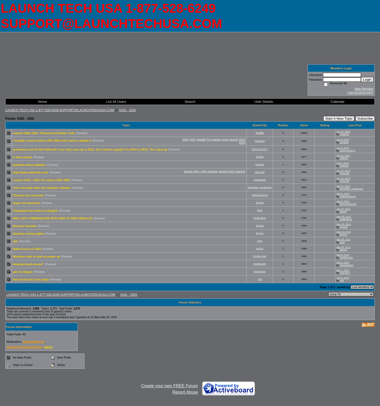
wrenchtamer (346, 265)
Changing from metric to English (35, 210)
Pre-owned (214, 139)
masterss (344, 134)
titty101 (259, 233)
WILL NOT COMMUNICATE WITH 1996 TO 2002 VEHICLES (52, 218)
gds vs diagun (22, 271)
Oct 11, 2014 (343, 155)
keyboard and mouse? (28, 264)
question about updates (29, 164)
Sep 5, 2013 (342, 193)
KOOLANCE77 (260, 149)
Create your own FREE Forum (169, 386)
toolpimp (344, 166)
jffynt (259, 210)
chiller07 (344, 158)
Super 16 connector (26, 203)
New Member (364, 89)
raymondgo (259, 179)
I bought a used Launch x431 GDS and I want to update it (52, 140)
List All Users (116, 102)
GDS (185, 139)
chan (259, 241)
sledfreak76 (260, 218)
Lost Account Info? (360, 92)
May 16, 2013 (343, 232)
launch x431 (192, 171)
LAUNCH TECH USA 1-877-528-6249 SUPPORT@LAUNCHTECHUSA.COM (59, 110)
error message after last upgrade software (42, 187)
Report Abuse (185, 392)
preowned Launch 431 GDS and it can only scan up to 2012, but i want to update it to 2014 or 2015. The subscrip (90, 149)
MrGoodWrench (348, 204)
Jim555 (259, 157)
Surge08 (344, 142)
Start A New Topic (339, 118)
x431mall (259, 172)
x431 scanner (209, 171)
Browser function (25, 226)
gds (15, 241)
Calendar (338, 102)
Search (189, 102)
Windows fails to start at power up (36, 256)
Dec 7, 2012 (342, 270)
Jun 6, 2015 (342, 139)
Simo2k (260, 202)
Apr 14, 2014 (343, 171)
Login (367, 79)
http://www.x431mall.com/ (30, 172)
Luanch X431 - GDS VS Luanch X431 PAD (41, 180)
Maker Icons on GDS (27, 248)
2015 (242, 142)
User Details (263, 102)
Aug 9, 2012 (342, 278)
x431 (192, 139)
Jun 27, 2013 (343, 209)
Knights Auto (260, 256)
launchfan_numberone (260, 187)
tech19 (259, 248)
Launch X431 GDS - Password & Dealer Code (44, 133)
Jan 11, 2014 (343, 186)
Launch (233, 139)
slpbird (343, 211)
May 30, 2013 (343, 216)
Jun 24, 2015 (343, 131)
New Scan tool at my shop (31, 279)
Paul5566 (260, 141)
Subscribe (365, 118)
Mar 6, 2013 (342, 255)
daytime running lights (28, 233)
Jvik (260, 279)
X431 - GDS (127, 110)
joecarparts (260, 271)
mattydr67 (345, 273)
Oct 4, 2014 (342, 163)
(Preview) (81, 133)
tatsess (343, 250)
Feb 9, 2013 (342, 262)
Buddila (260, 133)
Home (42, 102)
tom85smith (260, 264)
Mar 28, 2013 (343, 239)
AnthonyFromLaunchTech (24, 347)
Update (201, 139)
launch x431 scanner (231, 171)
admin (48, 347)
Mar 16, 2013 (343, 247)
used (224, 139)
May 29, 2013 (343, 224)
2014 (242, 139)
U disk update (22, 157)
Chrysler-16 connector (28, 195)
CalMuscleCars (259, 195)
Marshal (259, 164)
